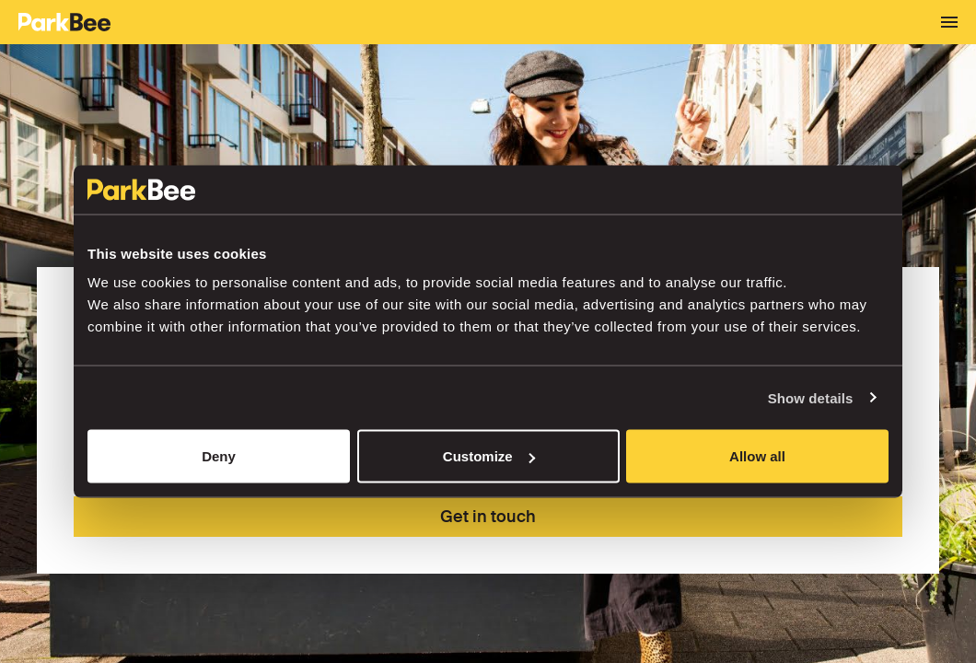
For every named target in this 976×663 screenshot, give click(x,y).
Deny (219, 456)
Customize (489, 456)
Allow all (757, 456)
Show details (811, 397)
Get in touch (488, 517)
